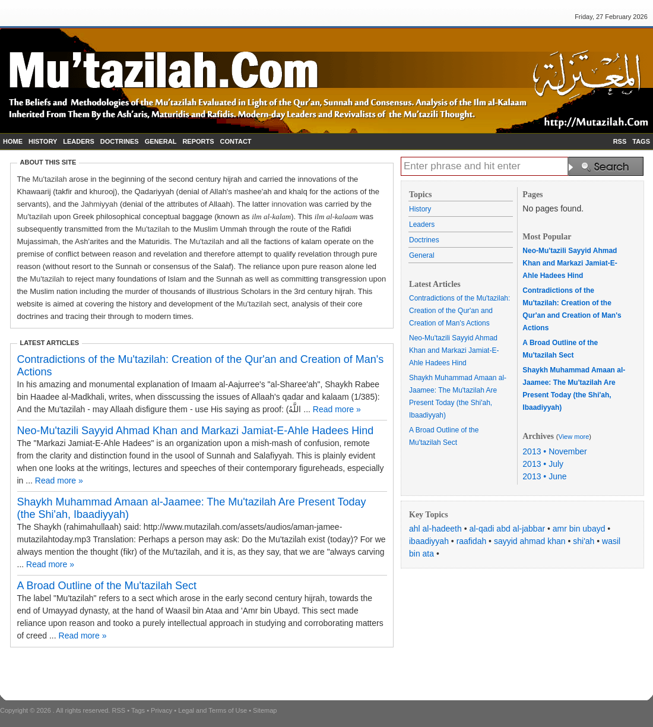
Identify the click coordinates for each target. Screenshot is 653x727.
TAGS (641, 141)
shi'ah (583, 541)
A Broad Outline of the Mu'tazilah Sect (107, 586)
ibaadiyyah (429, 541)
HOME (13, 141)
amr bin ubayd (579, 528)
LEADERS (78, 141)
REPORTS (198, 141)
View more (574, 436)
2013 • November (554, 451)
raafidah (472, 541)
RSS (620, 141)
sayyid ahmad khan (530, 541)
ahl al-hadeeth (435, 528)
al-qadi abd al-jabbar (507, 528)
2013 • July (542, 464)
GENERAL (161, 141)
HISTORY (42, 141)
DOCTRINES (119, 141)
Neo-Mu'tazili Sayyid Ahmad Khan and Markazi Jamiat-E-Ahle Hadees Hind (195, 431)
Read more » (337, 409)
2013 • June (544, 476)
